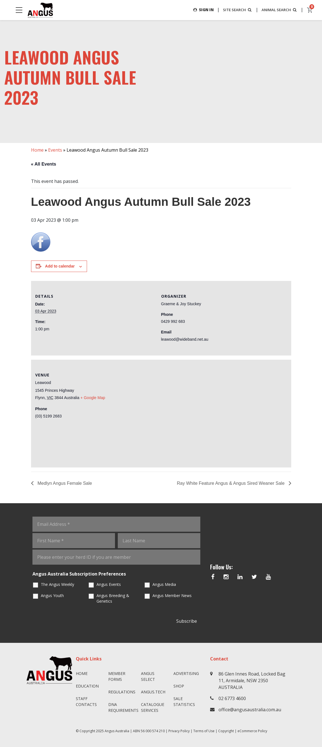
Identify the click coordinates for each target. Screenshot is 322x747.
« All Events (43, 164)
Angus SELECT (148, 676)
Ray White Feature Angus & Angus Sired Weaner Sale (231, 483)
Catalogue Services (152, 707)
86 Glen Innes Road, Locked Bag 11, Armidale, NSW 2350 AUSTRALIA (251, 680)
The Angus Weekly (57, 584)
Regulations (121, 692)
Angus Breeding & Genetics (113, 598)
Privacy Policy (179, 731)
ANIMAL (278, 9)
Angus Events (109, 584)
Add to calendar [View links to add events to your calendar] (60, 266)
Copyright (226, 731)
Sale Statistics (184, 701)
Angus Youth (52, 595)
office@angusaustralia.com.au (249, 710)
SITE (234, 9)
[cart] (310, 10)
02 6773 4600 (232, 698)
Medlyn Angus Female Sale (64, 483)
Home (37, 150)
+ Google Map (92, 397)
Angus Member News (172, 595)
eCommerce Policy (252, 731)
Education (87, 686)
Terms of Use (204, 731)
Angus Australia (117, 731)
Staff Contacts (86, 701)
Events (55, 150)
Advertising (186, 673)
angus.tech (153, 692)
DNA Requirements (122, 707)
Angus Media (164, 584)
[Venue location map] (224, 413)
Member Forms (116, 676)
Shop (178, 686)
